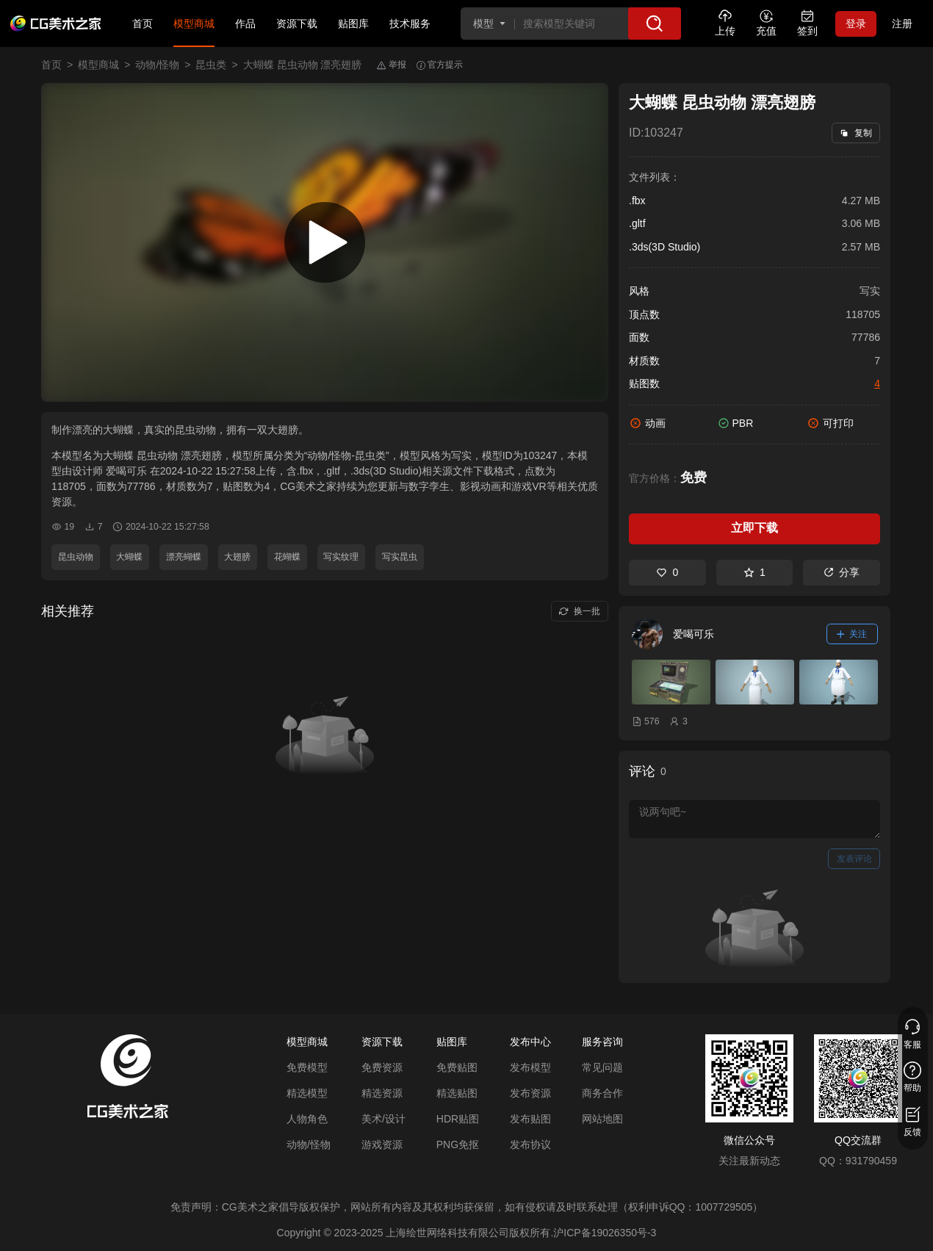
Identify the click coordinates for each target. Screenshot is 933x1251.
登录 (856, 23)
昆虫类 (210, 65)
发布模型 (530, 1067)
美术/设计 (383, 1119)
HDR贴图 (457, 1119)
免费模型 (307, 1067)
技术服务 (410, 23)
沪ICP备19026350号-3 (604, 1233)
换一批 (579, 611)
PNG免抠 (457, 1144)
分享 (842, 572)
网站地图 (602, 1119)
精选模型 (307, 1093)
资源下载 (296, 23)
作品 (245, 23)
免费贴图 (457, 1067)
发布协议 (530, 1144)
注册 (902, 23)
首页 (142, 23)
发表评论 (854, 859)
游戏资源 (382, 1144)
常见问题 (602, 1067)
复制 (855, 133)
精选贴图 (457, 1093)
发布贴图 (530, 1119)
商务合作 (602, 1093)
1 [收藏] (754, 572)
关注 (852, 634)
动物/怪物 (157, 65)
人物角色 (307, 1119)
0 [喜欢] (667, 572)
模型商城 (194, 23)
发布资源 (530, 1093)
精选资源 (382, 1093)
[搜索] (654, 23)
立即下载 (754, 528)
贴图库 (353, 23)
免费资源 (382, 1067)
